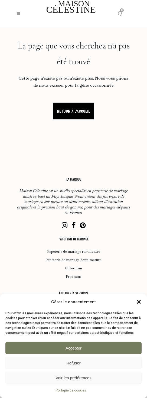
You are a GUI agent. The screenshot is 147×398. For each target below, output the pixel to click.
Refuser (73, 363)
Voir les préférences (73, 378)
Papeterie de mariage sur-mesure (73, 251)
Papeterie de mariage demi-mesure (73, 260)
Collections (73, 268)
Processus (73, 277)
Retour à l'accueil (73, 111)
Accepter (73, 348)
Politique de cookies (71, 390)
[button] (139, 302)
